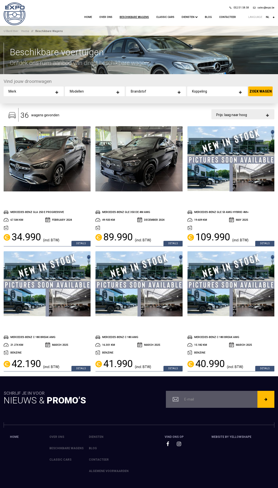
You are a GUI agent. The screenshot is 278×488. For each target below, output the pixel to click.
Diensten (190, 17)
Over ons (105, 17)
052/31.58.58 (239, 7)
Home (88, 17)
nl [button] (270, 17)
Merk (12, 91)
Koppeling (199, 91)
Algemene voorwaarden (109, 471)
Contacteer (227, 17)
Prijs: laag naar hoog (231, 115)
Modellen (77, 91)
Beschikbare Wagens (134, 17)
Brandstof (138, 91)
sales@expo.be (263, 7)
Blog (208, 17)
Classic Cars (165, 17)
